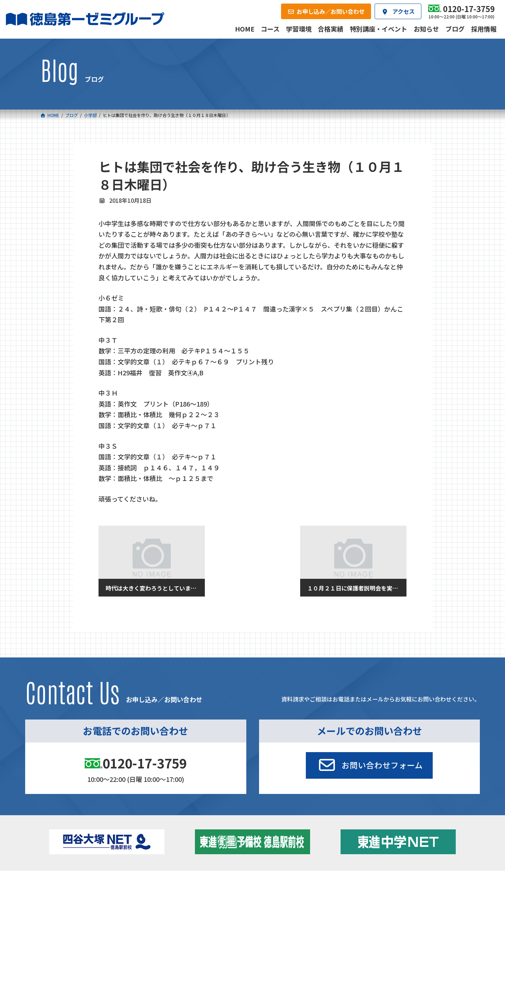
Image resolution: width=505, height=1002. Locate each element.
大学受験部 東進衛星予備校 (296, 897)
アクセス (267, 954)
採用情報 (337, 954)
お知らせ (389, 907)
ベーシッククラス (85, 937)
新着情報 (377, 886)
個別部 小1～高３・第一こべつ (296, 907)
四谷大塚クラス (83, 928)
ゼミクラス (78, 918)
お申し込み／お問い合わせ (426, 954)
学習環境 (128, 954)
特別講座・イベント (402, 897)
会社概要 (198, 954)
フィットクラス (83, 909)
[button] (369, 765)
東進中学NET (184, 928)
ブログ (387, 916)
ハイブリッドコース (188, 918)
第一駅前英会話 (279, 926)
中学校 (169, 897)
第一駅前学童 (277, 916)
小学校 (68, 897)
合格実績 (59, 954)
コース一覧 (61, 886)
